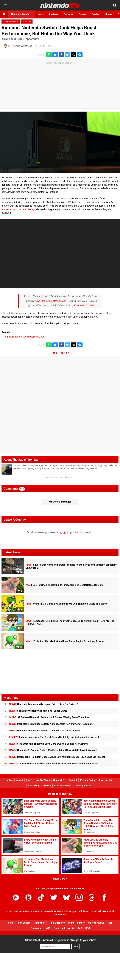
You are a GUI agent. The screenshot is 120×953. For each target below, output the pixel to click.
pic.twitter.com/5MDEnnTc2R (51, 300)
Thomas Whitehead (21, 46)
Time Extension (56, 922)
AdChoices (84, 911)
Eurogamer (36, 928)
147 (66, 353)
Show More (60, 878)
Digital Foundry (76, 922)
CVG (79, 928)
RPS (87, 928)
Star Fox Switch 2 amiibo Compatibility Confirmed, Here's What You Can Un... (54, 763)
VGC (48, 928)
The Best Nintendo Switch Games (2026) (23, 336)
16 (19, 647)
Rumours (26, 21)
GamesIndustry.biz (64, 928)
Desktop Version (83, 785)
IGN (110, 922)
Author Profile (54, 477)
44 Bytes (73, 911)
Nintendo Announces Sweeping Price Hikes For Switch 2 (43, 704)
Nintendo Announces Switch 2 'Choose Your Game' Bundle (44, 730)
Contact (73, 780)
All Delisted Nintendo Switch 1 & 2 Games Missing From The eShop (49, 717)
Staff (28, 780)
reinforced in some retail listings (18, 209)
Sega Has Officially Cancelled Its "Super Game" (38, 710)
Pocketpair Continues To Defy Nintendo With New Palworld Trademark (51, 724)
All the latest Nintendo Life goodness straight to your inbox (60, 940)
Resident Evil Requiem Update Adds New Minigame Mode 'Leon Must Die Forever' (57, 757)
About (19, 780)
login (63, 532)
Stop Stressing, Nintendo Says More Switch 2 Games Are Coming (48, 743)
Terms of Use (106, 780)
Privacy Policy (87, 780)
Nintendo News (96, 922)
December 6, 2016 (84, 305)
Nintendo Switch (10, 21)
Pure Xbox (39, 922)
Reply (69, 477)
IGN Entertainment (49, 911)
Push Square (24, 922)
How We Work (42, 780)
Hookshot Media (21, 911)
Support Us (59, 780)
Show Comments (60, 501)
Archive (47, 785)
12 (19, 572)
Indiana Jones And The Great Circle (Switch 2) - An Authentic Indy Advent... (55, 737)
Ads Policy (33, 785)
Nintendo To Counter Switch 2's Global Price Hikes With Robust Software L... (54, 750)
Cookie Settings (62, 785)
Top (10, 780)
